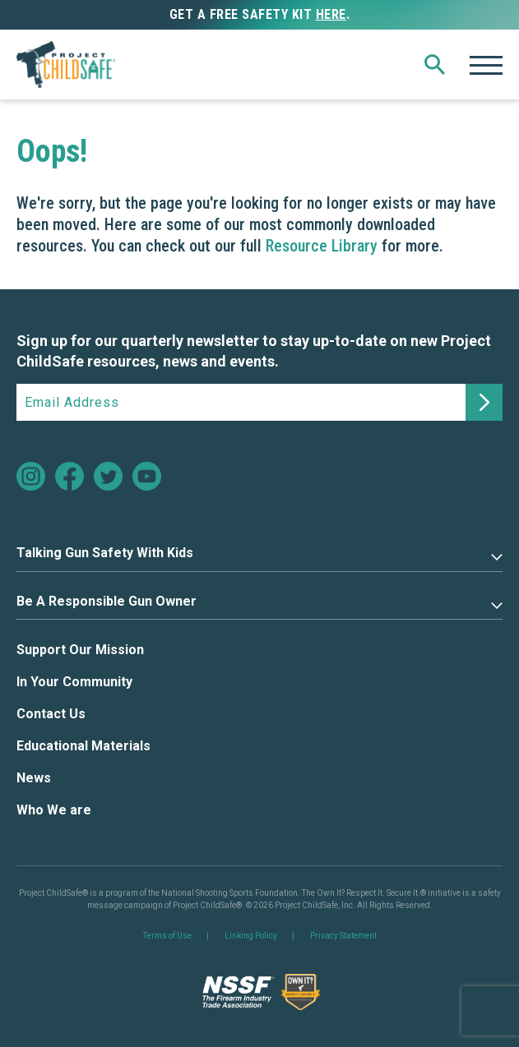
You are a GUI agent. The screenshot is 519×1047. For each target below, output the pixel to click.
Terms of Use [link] (167, 936)
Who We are (53, 810)
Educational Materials (83, 746)
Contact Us (51, 714)
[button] (434, 64)
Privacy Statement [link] (343, 936)
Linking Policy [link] (251, 936)
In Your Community (74, 682)
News (33, 778)
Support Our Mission (80, 649)
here (331, 14)
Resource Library (322, 246)
